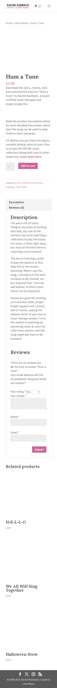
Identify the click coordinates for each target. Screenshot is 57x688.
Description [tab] (16, 202)
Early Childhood (24, 182)
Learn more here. (31, 156)
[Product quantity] (10, 166)
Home (9, 23)
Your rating (18, 391)
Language (10, 187)
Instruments (21, 23)
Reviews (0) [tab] (16, 207)
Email (14, 432)
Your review (18, 396)
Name (15, 417)
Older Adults (21, 187)
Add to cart (28, 165)
